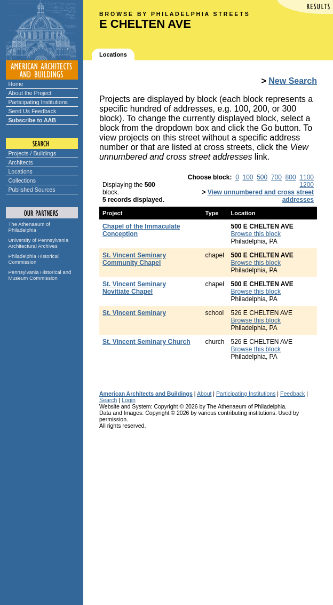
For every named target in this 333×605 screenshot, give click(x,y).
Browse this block (256, 234)
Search (108, 400)
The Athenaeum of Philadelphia (29, 227)
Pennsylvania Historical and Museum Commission (40, 275)
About (204, 393)
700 (276, 177)
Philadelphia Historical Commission (34, 259)
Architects (21, 162)
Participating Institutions (38, 102)
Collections (22, 180)
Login (129, 400)
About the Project (30, 93)
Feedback (292, 393)
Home (16, 84)
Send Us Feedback (33, 111)
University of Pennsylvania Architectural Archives (39, 243)
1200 (306, 184)
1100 (306, 177)
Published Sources (32, 189)
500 (262, 177)
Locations (21, 171)
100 (247, 177)
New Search (292, 80)
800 (291, 177)
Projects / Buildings (33, 153)
